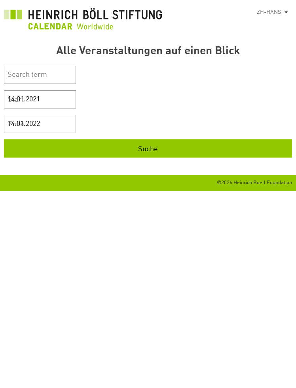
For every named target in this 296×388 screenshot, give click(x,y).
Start (16, 99)
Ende (16, 124)
